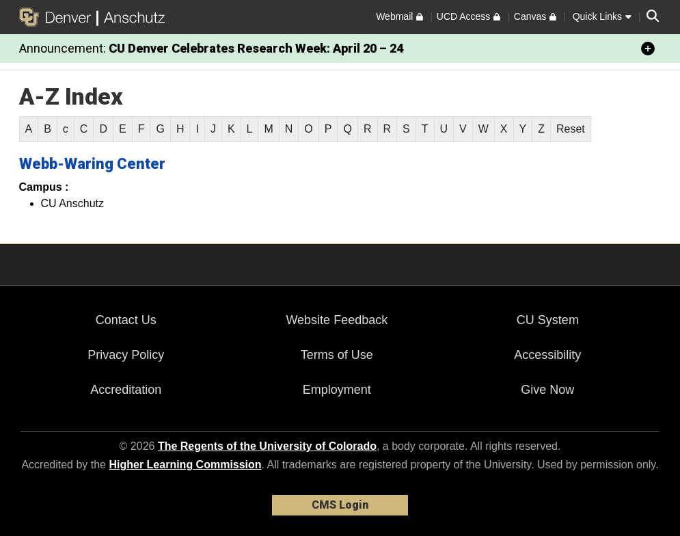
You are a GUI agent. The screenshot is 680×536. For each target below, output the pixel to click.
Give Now (547, 390)
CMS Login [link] (340, 504)
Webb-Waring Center (92, 163)
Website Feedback (336, 320)
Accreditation (125, 390)
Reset (570, 129)
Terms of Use (337, 355)
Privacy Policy (125, 355)
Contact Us (126, 320)
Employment (337, 390)
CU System (548, 320)
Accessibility (547, 355)
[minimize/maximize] (648, 48)
